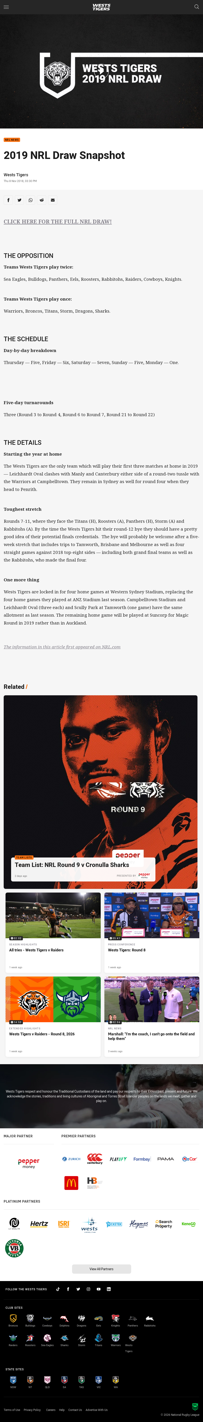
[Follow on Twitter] (78, 1289)
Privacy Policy (32, 1410)
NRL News (12, 139)
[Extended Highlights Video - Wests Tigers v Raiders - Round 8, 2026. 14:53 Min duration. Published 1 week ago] (53, 1017)
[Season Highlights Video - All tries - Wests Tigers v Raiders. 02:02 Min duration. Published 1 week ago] (53, 933)
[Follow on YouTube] (98, 1289)
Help (62, 1410)
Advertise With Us (97, 1410)
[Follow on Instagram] (88, 1289)
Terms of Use (12, 1410)
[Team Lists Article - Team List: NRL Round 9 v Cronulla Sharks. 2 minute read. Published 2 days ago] (100, 792)
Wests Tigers (16, 174)
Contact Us (75, 1410)
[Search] (196, 7)
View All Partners (101, 1269)
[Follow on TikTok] (58, 1289)
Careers (50, 1410)
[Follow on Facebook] (68, 1289)
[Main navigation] (6, 7)
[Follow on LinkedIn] (109, 1289)
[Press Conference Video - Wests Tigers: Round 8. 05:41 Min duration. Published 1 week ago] (152, 933)
